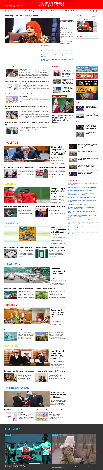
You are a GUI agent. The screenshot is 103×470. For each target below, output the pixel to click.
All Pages (79, 15)
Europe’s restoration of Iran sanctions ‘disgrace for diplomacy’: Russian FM (27, 110)
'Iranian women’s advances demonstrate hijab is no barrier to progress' (56, 42)
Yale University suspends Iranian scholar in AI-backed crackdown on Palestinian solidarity (57, 37)
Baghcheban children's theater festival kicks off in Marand (46, 211)
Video (55, 405)
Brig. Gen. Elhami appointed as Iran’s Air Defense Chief (81, 183)
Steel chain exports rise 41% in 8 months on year (47, 249)
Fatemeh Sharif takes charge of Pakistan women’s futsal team (50, 189)
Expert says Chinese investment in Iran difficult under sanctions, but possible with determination (68, 59)
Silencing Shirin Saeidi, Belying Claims (21, 15)
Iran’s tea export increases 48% (45, 265)
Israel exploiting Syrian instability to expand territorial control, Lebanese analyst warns (67, 68)
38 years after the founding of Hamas (77, 190)
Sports (48, 11)
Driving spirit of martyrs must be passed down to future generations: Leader (63, 105)
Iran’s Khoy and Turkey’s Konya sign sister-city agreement (47, 325)
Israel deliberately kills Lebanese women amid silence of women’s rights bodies (57, 46)
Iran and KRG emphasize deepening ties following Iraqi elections (81, 206)
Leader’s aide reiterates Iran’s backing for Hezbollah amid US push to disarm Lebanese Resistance (83, 180)
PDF (97, 15)
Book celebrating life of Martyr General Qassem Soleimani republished (19, 227)
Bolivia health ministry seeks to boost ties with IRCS (47, 287)
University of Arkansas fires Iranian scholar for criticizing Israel (56, 20)
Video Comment (73, 127)
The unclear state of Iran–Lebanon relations (79, 220)
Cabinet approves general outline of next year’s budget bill (82, 213)
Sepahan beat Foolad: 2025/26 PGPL (16, 189)
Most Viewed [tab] (73, 166)
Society (31, 11)
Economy (37, 11)
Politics (43, 11)
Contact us (19, 5)
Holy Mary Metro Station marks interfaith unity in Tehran (88, 145)
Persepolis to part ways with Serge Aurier (47, 171)
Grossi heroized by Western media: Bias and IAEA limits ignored (82, 187)
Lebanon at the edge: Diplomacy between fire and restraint (82, 210)
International (60, 11)
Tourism (75, 11)
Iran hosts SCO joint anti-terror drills (87, 137)
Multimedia (69, 11)
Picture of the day (59, 83)
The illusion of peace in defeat (91, 119)
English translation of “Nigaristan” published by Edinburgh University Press (50, 227)
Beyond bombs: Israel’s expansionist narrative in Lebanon (23, 53)
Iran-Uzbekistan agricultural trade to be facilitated (19, 265)
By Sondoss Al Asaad (24, 70)
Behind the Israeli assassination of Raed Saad (19, 80)
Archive (80, 36)
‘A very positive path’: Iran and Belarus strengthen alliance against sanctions (82, 170)
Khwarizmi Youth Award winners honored (48, 304)
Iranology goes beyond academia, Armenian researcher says (50, 342)
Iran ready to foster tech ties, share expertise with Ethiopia (82, 173)
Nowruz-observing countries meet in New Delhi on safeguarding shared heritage (67, 76)
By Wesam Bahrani (23, 83)
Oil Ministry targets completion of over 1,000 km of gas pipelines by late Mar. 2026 (82, 202)
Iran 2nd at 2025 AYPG (15, 436)
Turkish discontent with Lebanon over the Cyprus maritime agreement (27, 67)
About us (7, 5)
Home (26, 11)
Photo (8, 405)
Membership (13, 5)
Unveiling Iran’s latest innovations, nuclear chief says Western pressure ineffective (81, 194)
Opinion (78, 89)
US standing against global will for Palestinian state (92, 94)
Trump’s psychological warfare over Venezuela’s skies (92, 102)
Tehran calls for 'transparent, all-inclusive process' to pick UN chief (47, 134)
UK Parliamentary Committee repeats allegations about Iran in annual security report (50, 150)
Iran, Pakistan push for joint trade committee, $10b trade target (82, 198)
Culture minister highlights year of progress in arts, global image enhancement (86, 160)
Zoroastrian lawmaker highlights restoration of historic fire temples (19, 342)
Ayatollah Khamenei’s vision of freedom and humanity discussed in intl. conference (88, 132)
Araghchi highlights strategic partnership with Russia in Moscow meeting (26, 94)
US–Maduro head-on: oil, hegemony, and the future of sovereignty (91, 113)
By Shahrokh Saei (23, 56)
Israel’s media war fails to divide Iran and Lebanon (46, 364)
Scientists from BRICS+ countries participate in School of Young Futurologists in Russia (70, 436)
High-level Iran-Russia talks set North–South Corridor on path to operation (19, 150)
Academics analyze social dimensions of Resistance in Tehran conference (88, 152)
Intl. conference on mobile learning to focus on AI (19, 304)
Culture (53, 11)
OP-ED (77, 108)
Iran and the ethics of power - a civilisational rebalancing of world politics (83, 216)
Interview (55, 53)
